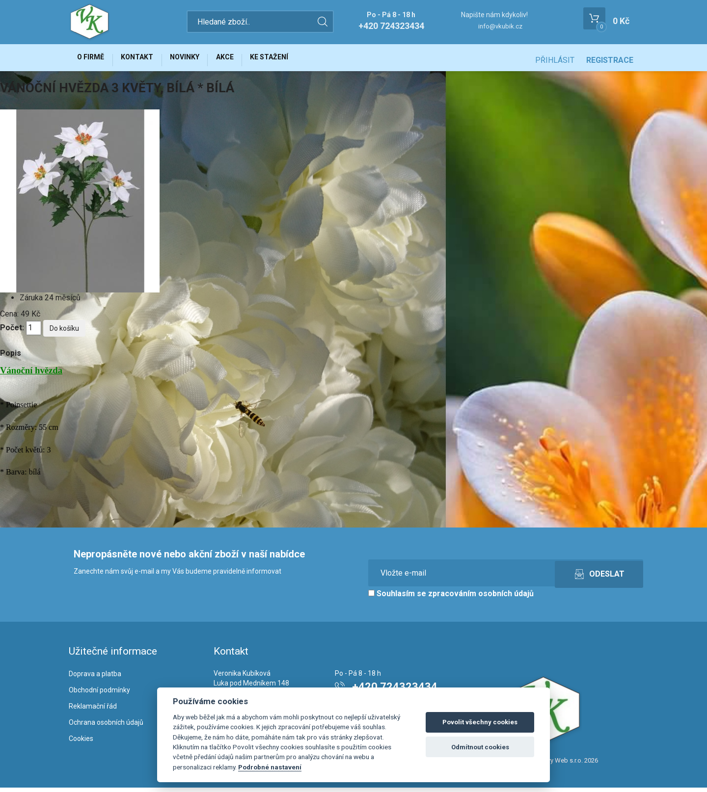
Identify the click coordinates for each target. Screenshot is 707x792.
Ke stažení (294, 60)
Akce (244, 60)
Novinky (198, 60)
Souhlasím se (451, 598)
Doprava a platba (95, 678)
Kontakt (145, 60)
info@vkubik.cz (500, 26)
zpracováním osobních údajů (481, 598)
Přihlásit (554, 60)
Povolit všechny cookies (479, 722)
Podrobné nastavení (269, 767)
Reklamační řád (93, 710)
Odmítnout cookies (480, 747)
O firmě (93, 60)
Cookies (81, 743)
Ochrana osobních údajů (106, 727)
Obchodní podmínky (99, 694)
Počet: (12, 332)
